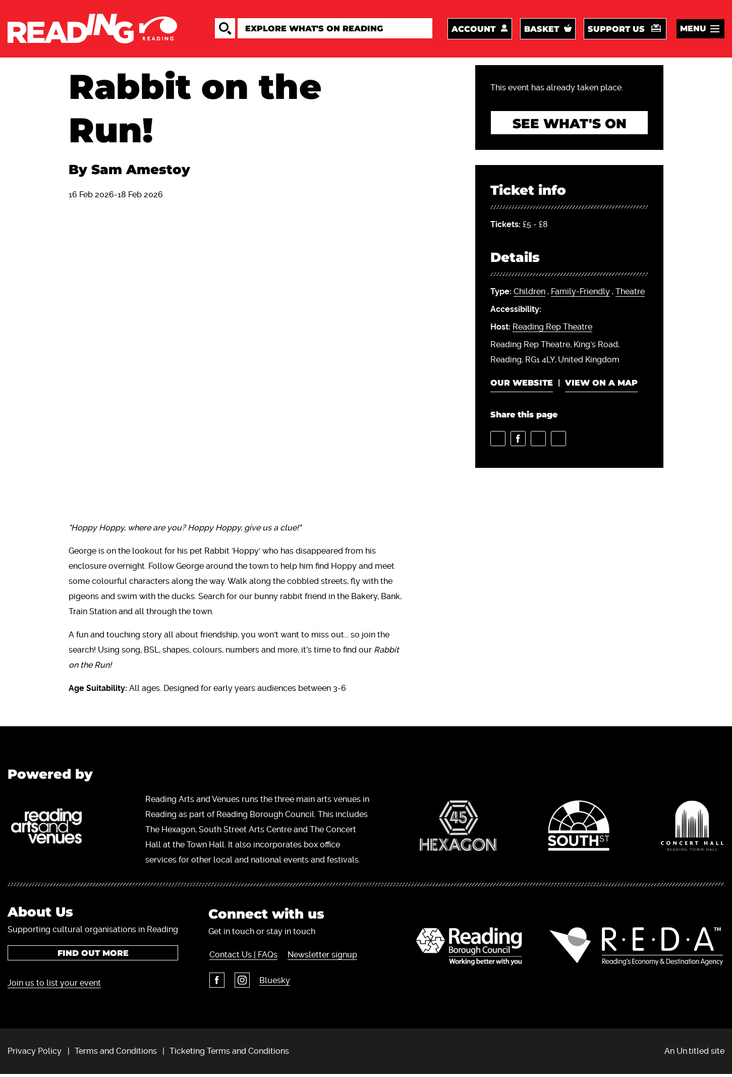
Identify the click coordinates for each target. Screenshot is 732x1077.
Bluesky (273, 983)
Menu (693, 29)
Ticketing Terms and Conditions (229, 1053)
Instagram (240, 982)
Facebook (215, 982)
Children (529, 294)
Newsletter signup (321, 957)
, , (567, 295)
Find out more (93, 955)
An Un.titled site (694, 1053)
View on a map (601, 386)
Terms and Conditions (116, 1053)
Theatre (630, 294)
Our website (521, 386)
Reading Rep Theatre (552, 330)
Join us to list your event (54, 985)
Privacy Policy (35, 1053)
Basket (541, 30)
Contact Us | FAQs (242, 957)
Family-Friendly (580, 294)
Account (473, 30)
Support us (616, 30)
